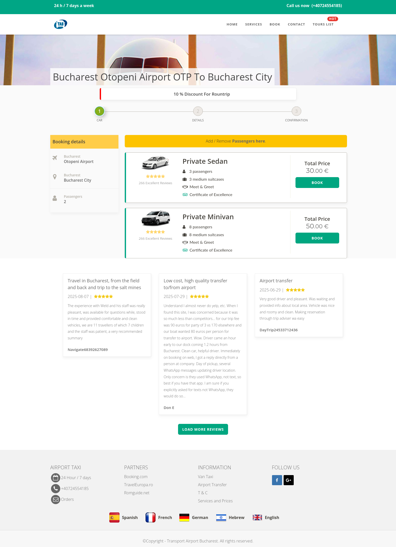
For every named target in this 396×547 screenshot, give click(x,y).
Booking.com (136, 476)
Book (275, 24)
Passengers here (248, 141)
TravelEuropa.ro (138, 484)
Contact (296, 24)
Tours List (325, 22)
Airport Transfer (212, 484)
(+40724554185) (326, 5)
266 (155, 183)
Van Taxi (205, 476)
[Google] (289, 480)
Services (253, 24)
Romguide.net (137, 493)
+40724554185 (75, 488)
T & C (203, 493)
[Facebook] (277, 480)
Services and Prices (215, 501)
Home (232, 24)
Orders (67, 499)
